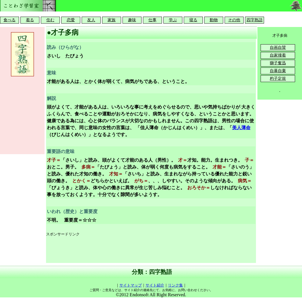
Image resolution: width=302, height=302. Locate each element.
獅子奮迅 (278, 63)
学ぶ (173, 20)
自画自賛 (278, 47)
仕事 (152, 20)
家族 (112, 20)
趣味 (132, 20)
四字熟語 (254, 20)
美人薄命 (241, 127)
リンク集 (175, 285)
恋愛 (71, 20)
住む (50, 20)
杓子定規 (278, 78)
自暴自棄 (278, 71)
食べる (9, 20)
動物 (214, 20)
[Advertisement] (150, 250)
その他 (234, 20)
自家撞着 (278, 55)
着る (30, 20)
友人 (91, 20)
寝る (193, 20)
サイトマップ (130, 285)
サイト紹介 (155, 285)
